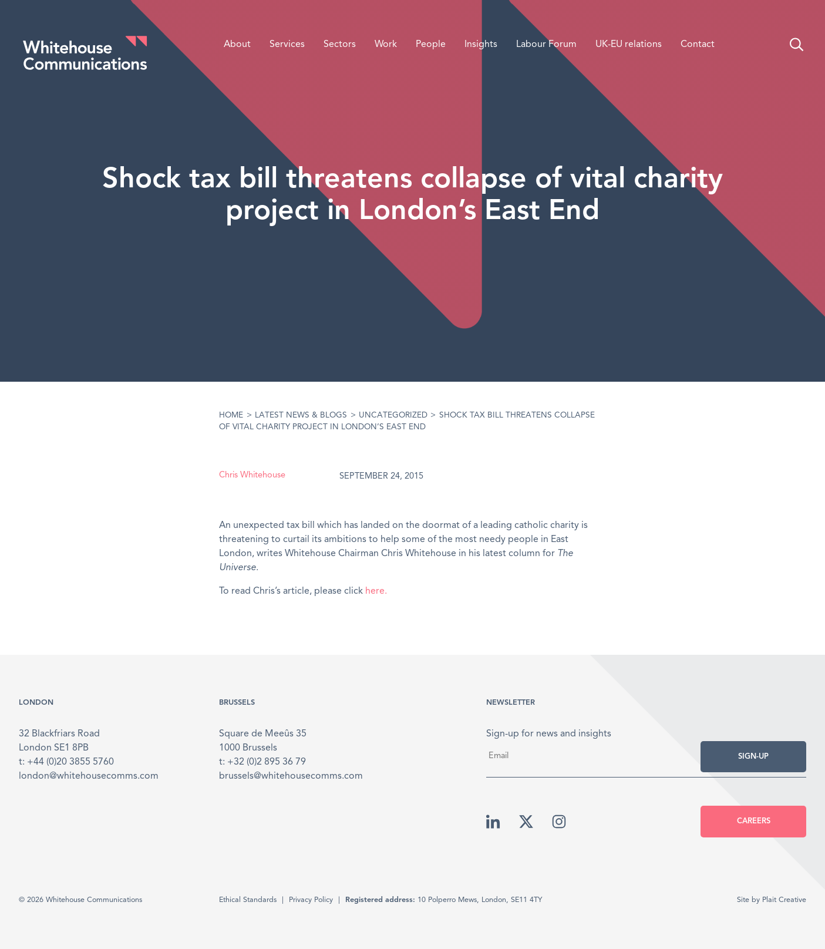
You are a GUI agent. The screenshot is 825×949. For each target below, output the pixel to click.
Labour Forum (546, 44)
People (431, 44)
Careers (753, 821)
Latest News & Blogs (301, 415)
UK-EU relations (628, 44)
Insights (480, 44)
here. (376, 591)
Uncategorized (393, 415)
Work (386, 44)
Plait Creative (784, 900)
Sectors (340, 44)
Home (231, 415)
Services (287, 44)
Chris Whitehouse (252, 475)
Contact (698, 44)
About (237, 44)
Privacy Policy (311, 900)
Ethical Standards (248, 900)
